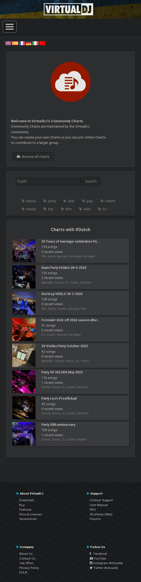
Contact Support (101, 500)
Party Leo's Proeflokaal (59, 398)
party (52, 201)
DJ (105, 209)
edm (87, 209)
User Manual (99, 505)
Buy (22, 505)
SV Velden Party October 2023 (64, 346)
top (50, 209)
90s (68, 209)
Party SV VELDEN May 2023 (62, 372)
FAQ (93, 509)
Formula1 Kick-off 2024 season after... (70, 320)
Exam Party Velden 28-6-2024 (63, 268)
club (71, 201)
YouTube (98, 558)
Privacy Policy (29, 568)
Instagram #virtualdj (106, 563)
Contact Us (27, 558)
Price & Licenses (30, 514)
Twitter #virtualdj (104, 568)
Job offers (26, 563)
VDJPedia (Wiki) (101, 514)
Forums (95, 519)
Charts (110, 201)
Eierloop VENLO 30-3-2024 (62, 294)
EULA (23, 572)
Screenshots (28, 519)
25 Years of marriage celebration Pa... (70, 241)
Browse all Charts (33, 156)
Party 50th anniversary (58, 425)
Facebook (98, 554)
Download (26, 500)
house (31, 209)
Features (25, 509)
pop (90, 201)
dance (31, 201)
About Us (26, 554)
